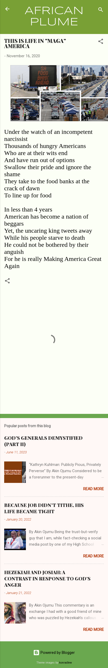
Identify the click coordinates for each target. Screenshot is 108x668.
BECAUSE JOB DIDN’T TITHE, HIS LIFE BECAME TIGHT (44, 508)
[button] (101, 42)
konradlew (65, 662)
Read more (93, 489)
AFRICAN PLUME (54, 17)
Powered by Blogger (54, 652)
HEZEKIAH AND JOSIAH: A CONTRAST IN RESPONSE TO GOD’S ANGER (47, 578)
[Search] (101, 11)
